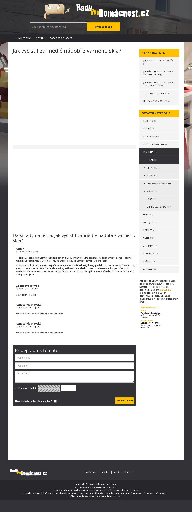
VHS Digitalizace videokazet (87, 487)
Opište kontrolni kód (45, 388)
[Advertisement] (74, 98)
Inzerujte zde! (147, 320)
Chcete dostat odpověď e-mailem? (35, 401)
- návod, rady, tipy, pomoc (99, 484)
